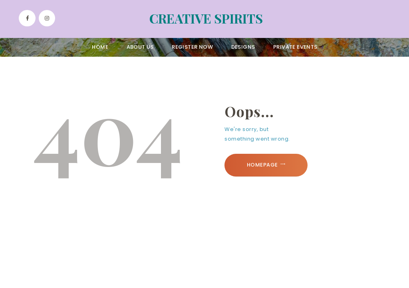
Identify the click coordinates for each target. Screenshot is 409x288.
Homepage (262, 165)
